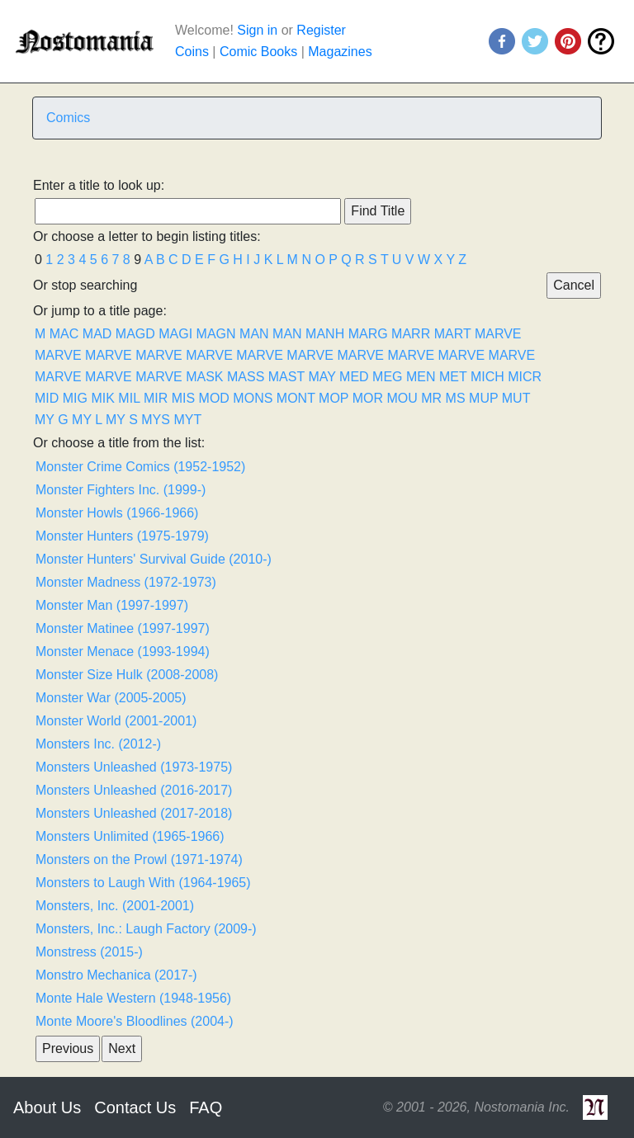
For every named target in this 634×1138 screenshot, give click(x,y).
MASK (204, 377)
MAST (286, 377)
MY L (87, 420)
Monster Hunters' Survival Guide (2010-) (153, 559)
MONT (296, 398)
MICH (487, 377)
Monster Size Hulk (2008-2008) (126, 675)
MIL (129, 398)
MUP (483, 398)
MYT (187, 420)
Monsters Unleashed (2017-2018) (133, 813)
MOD (214, 398)
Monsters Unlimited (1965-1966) (130, 836)
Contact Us (135, 1107)
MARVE (498, 334)
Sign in (257, 30)
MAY (321, 377)
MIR (156, 398)
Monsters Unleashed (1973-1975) (133, 767)
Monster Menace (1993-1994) (122, 652)
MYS (155, 420)
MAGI (175, 334)
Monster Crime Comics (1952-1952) (140, 467)
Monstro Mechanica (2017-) (116, 975)
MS (456, 398)
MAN (254, 334)
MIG (75, 398)
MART (452, 334)
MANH (324, 334)
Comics (68, 118)
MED (354, 377)
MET (452, 377)
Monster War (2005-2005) (111, 698)
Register (321, 30)
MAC (64, 334)
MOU (401, 398)
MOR (367, 398)
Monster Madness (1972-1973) (125, 582)
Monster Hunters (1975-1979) (122, 536)
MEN (421, 377)
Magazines (339, 52)
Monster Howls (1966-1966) (116, 513)
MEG (387, 377)
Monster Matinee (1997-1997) (122, 628)
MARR (410, 334)
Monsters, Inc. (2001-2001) (114, 906)
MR (431, 398)
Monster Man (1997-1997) (111, 605)
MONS (252, 398)
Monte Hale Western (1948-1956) (133, 998)
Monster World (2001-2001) (115, 721)
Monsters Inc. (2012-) (98, 744)
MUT (516, 398)
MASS (245, 377)
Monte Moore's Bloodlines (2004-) (134, 1021)
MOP (333, 398)
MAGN (216, 334)
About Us (47, 1107)
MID (47, 398)
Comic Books (258, 52)
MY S (122, 420)
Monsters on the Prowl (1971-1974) (139, 859)
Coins (192, 52)
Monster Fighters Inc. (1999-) (120, 490)
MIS (183, 398)
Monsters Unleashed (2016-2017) (133, 790)
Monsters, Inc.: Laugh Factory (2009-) (146, 929)
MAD (97, 334)
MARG (368, 334)
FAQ (205, 1107)
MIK (102, 398)
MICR (525, 377)
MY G (52, 420)
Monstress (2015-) (89, 952)
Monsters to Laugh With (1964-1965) (143, 883)
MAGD (135, 334)
